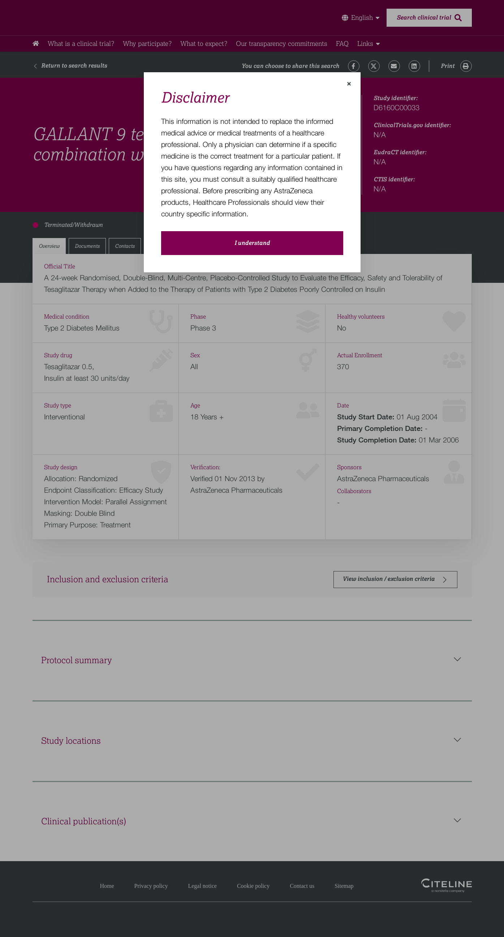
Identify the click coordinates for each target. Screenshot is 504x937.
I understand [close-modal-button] (252, 243)
